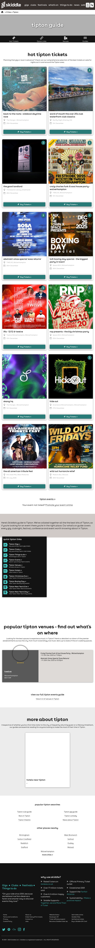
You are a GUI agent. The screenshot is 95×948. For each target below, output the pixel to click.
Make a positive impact (79, 902)
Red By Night (58, 123)
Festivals (42, 4)
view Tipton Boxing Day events (19, 586)
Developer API (54, 920)
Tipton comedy (70, 819)
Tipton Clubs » (15, 552)
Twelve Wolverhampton (15, 338)
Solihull (71, 842)
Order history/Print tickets (34, 920)
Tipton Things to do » (17, 558)
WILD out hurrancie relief (62, 474)
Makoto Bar (57, 478)
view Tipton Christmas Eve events (20, 581)
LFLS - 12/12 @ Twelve (13, 334)
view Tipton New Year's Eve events (20, 591)
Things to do (66, 4)
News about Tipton (71, 823)
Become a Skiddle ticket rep (58, 924)
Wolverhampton (47, 854)
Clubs (33, 4)
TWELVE (56, 196)
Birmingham (24, 838)
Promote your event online (59, 508)
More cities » (47, 858)
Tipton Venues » (15, 568)
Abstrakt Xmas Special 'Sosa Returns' (22, 262)
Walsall (70, 850)
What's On (53, 4)
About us (28, 918)
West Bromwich (70, 838)
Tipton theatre (24, 823)
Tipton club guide (24, 815)
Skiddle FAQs (76, 920)
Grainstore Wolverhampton (63, 408)
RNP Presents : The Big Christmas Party (69, 334)
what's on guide (75, 528)
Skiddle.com (11, 5)
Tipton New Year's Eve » (19, 590)
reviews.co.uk (47, 887)
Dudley (71, 846)
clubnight (17, 531)
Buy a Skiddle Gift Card (79, 924)
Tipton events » (47, 502)
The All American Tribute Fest (18, 474)
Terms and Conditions (10, 920)
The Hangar (11, 123)
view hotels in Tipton (16, 575)
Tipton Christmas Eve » (18, 579)
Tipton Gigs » (14, 547)
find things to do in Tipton (17, 559)
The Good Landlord (12, 189)
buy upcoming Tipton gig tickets (19, 549)
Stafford (24, 850)
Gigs (26, 4)
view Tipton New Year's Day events (20, 597)
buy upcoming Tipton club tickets (20, 554)
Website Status (54, 918)
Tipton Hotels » (15, 573)
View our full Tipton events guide (47, 697)
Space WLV (57, 268)
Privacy (5, 922)
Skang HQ (8, 404)
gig (9, 531)
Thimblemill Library (13, 193)
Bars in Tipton (24, 819)
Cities (8, 12)
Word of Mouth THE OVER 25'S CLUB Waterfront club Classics (66, 118)
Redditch (24, 846)
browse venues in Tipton (17, 570)
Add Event (86, 4)
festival (27, 531)
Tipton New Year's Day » (19, 595)
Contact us (29, 922)
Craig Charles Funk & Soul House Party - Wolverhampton (62, 656)
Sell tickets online (77, 918)
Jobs (27, 924)
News (76, 4)
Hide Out (54, 404)
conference (37, 531)
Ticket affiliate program (57, 922)
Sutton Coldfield (24, 842)
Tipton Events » (15, 563)
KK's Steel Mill (11, 478)
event (52, 531)
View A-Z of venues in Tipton (47, 702)
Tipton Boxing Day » (17, 584)
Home (5, 918)
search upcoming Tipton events (19, 565)
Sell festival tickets (78, 922)
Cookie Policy (7, 924)
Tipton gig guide (70, 815)
